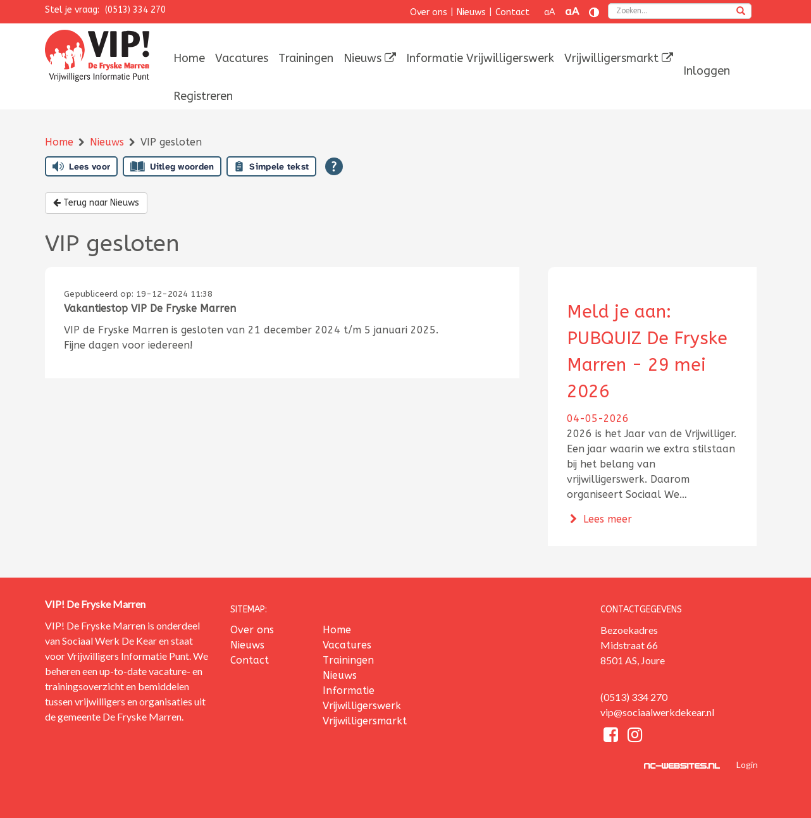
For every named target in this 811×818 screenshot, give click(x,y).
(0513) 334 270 (135, 9)
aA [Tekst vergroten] (572, 12)
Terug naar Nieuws (96, 202)
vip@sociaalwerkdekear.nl (657, 712)
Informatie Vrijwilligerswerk (480, 58)
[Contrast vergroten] (594, 12)
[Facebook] (612, 737)
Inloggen (706, 71)
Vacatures (241, 58)
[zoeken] (740, 12)
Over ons (428, 12)
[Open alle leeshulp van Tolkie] (334, 166)
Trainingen (305, 58)
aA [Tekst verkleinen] (549, 12)
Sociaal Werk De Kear (109, 641)
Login (747, 764)
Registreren (203, 96)
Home (189, 58)
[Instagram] (635, 737)
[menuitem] (189, 58)
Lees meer (599, 519)
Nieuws (471, 12)
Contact (512, 12)
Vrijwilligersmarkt (618, 58)
